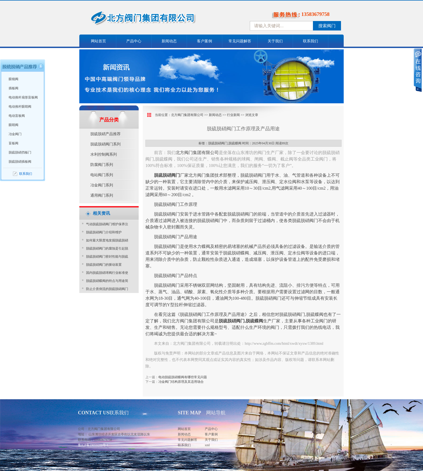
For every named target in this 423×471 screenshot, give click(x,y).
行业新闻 (233, 115)
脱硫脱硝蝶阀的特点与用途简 (107, 281)
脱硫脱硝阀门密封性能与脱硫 (107, 256)
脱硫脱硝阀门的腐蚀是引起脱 (107, 248)
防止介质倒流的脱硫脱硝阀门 (107, 289)
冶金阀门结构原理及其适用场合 (181, 382)
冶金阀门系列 (101, 185)
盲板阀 (13, 143)
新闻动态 (169, 41)
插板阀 (13, 88)
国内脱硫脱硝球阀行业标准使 (107, 273)
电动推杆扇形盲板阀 (23, 97)
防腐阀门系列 (101, 165)
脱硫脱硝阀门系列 (105, 144)
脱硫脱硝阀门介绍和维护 (104, 232)
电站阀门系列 (101, 175)
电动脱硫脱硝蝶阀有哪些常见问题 (182, 377)
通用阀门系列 (101, 195)
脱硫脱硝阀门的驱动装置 (104, 265)
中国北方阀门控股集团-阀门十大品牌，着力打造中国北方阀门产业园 (157, 20)
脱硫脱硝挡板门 (20, 152)
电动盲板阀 (17, 116)
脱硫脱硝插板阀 (20, 161)
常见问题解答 (239, 41)
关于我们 (275, 41)
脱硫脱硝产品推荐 (105, 134)
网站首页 (98, 41)
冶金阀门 (15, 134)
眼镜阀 (13, 79)
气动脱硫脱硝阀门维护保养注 (107, 224)
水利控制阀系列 (103, 154)
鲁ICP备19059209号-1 (93, 445)
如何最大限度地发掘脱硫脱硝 (107, 240)
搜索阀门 (327, 25)
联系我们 (310, 41)
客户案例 (204, 41)
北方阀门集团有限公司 (187, 115)
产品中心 (133, 41)
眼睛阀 (13, 125)
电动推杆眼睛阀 (20, 106)
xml (207, 445)
